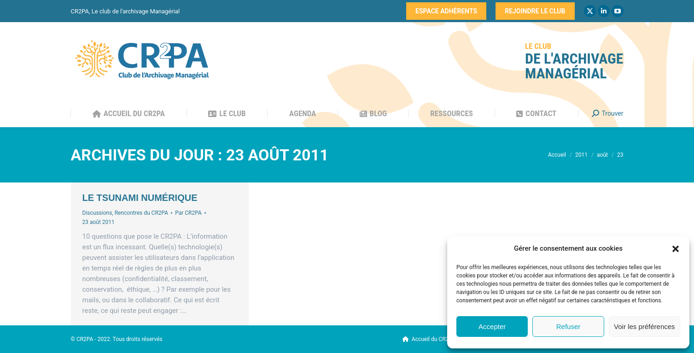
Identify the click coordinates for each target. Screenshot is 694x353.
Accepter (492, 326)
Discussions (97, 213)
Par (188, 213)
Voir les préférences (644, 326)
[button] (675, 248)
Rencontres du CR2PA (141, 213)
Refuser (568, 326)
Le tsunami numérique (140, 198)
